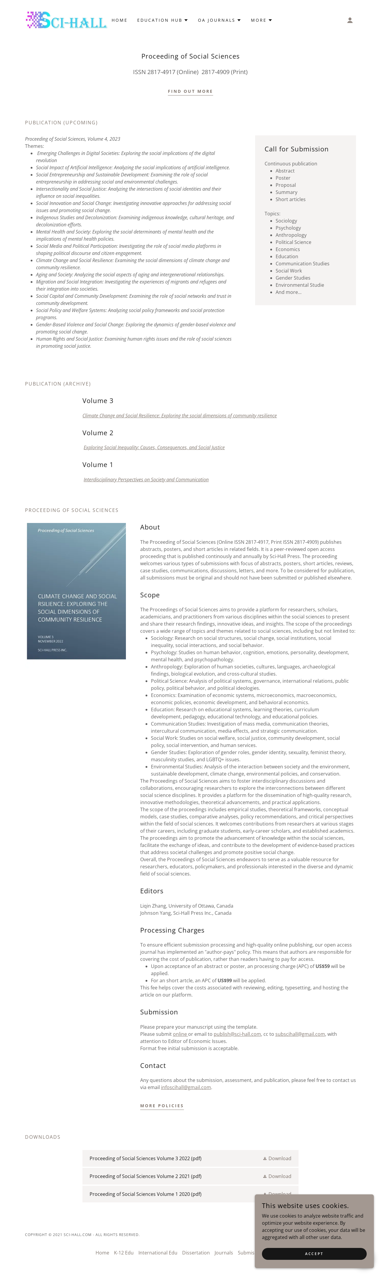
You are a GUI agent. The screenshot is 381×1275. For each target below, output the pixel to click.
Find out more (190, 91)
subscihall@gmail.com (300, 1034)
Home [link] (120, 20)
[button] (350, 20)
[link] (66, 19)
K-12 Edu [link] (124, 1252)
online (180, 1034)
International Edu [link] (157, 1252)
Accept (314, 1253)
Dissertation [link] (196, 1252)
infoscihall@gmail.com (186, 1087)
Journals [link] (224, 1252)
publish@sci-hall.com (237, 1034)
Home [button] (102, 1252)
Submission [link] (251, 1252)
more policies (162, 1105)
